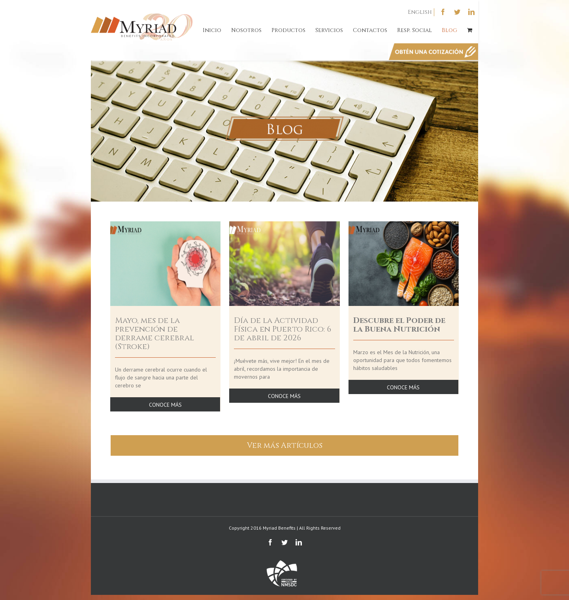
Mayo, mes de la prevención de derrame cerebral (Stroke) (154, 333)
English (420, 12)
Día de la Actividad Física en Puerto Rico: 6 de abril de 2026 (282, 329)
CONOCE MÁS (165, 404)
